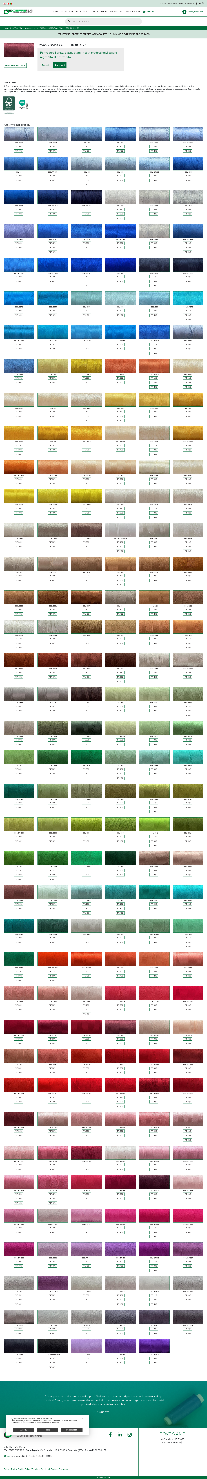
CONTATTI (103, 1412)
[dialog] (47, 1425)
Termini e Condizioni (40, 1469)
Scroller (108, 1477)
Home (6, 28)
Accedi (45, 65)
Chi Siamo (162, 4)
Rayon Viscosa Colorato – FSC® (32, 28)
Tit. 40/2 (18, 151)
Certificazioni (132, 11)
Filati (17, 28)
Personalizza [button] (71, 1430)
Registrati (59, 65)
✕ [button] (83, 1418)
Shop (149, 11)
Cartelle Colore (78, 11)
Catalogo (60, 11)
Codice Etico (172, 4)
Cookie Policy (24, 1469)
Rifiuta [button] (47, 1430)
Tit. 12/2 (86, 176)
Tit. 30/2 (18, 146)
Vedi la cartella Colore (15, 65)
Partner (54, 1469)
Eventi (181, 4)
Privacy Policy (10, 1469)
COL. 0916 (49, 28)
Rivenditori (116, 11)
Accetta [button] (23, 1430)
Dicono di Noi (190, 4)
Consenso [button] (63, 1469)
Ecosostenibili (99, 11)
